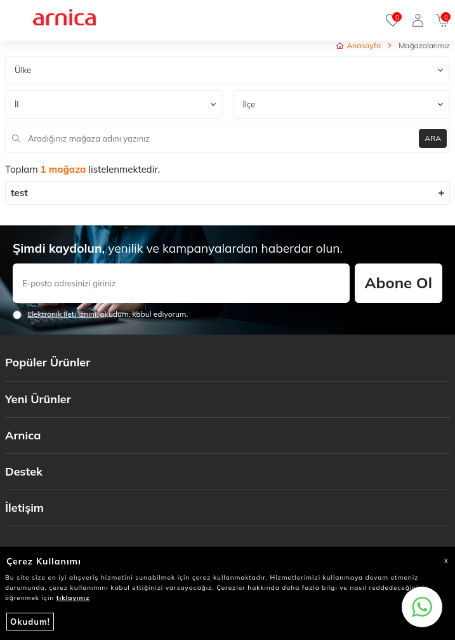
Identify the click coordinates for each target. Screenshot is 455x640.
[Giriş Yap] (417, 20)
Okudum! (30, 622)
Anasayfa (358, 45)
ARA (433, 138)
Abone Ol (398, 282)
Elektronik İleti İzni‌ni (61, 314)
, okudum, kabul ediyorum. (100, 314)
